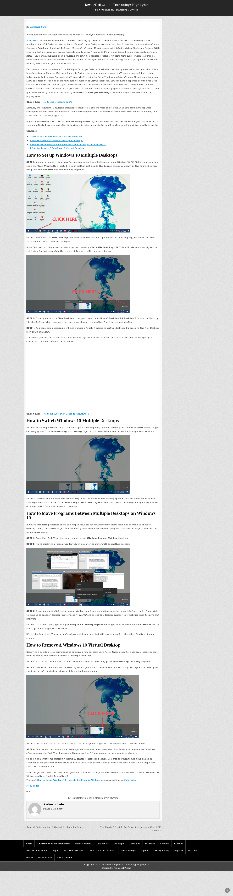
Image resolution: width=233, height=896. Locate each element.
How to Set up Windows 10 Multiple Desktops (56, 136)
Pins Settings (128, 850)
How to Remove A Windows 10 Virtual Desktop (57, 148)
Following (150, 843)
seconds (99, 798)
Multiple (90, 798)
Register (178, 850)
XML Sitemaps (64, 857)
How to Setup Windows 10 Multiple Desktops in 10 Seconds (70, 780)
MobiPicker (130, 780)
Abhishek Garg (38, 27)
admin (59, 804)
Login (55, 850)
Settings (192, 850)
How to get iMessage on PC (57, 102)
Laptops (178, 843)
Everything (134, 843)
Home (29, 843)
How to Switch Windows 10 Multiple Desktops (56, 140)
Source (29, 857)
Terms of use (45, 857)
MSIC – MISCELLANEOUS (102, 850)
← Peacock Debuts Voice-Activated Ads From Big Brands (54, 827)
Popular (145, 850)
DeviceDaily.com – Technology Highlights (116, 5)
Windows (114, 798)
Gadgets (164, 843)
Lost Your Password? (73, 850)
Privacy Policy (161, 850)
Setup (106, 798)
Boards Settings (83, 843)
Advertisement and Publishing (53, 843)
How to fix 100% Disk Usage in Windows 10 (65, 414)
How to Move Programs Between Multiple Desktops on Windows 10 (68, 144)
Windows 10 (32, 40)
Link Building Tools (36, 850)
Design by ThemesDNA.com (116, 868)
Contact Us (103, 843)
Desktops (81, 798)
